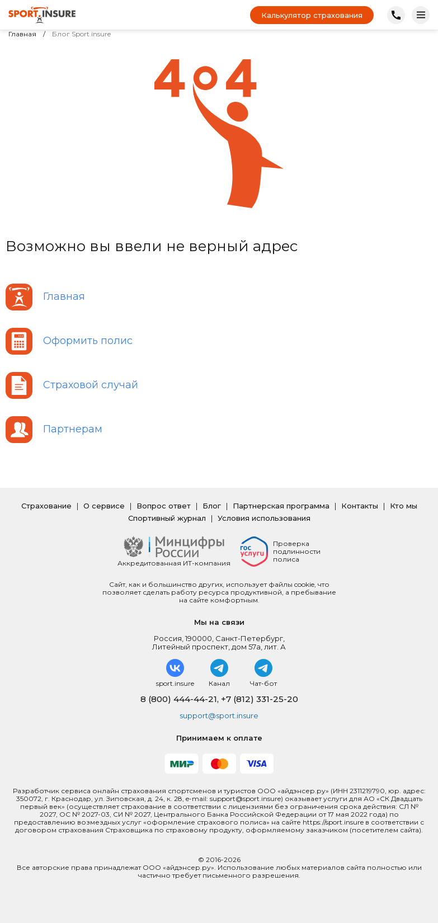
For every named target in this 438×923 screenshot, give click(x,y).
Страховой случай (90, 385)
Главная (22, 34)
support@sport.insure (219, 715)
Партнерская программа (281, 505)
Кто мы (403, 505)
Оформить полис (88, 341)
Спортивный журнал (167, 518)
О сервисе (104, 505)
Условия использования (264, 518)
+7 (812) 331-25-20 (259, 699)
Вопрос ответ (163, 505)
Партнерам (72, 429)
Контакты (359, 505)
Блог (211, 505)
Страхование (46, 505)
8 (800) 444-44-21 (178, 699)
